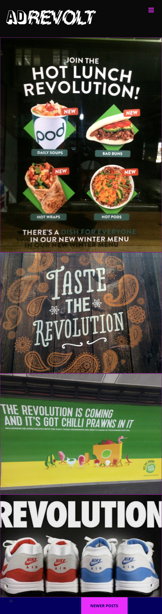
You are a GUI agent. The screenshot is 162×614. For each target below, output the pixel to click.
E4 (11, 601)
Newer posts (104, 605)
